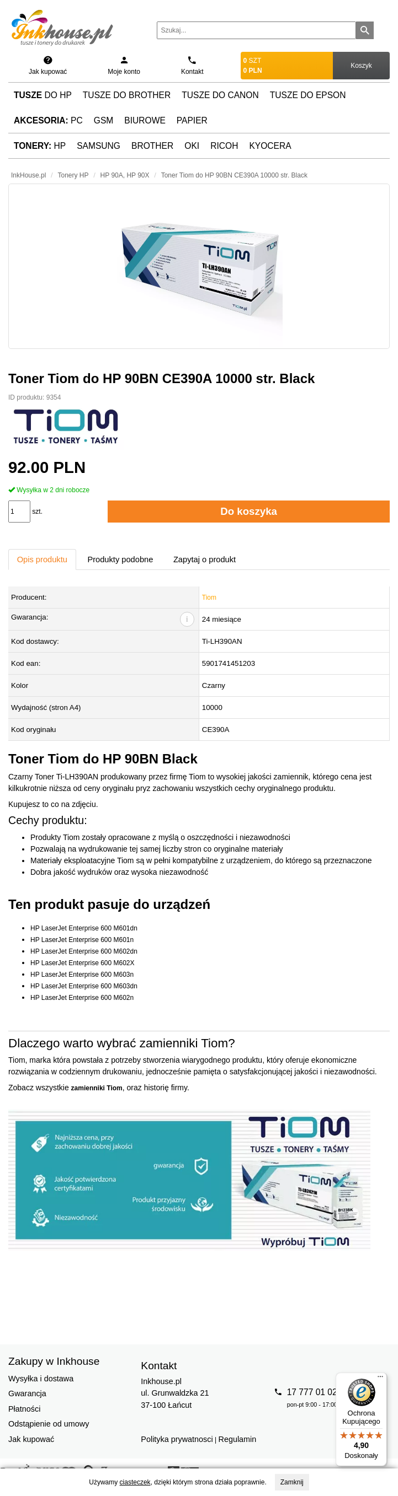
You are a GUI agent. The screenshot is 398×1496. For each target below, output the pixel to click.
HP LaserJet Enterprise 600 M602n (82, 998)
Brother (152, 145)
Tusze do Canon (220, 95)
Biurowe (145, 120)
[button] (199, 266)
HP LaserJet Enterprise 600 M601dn (83, 928)
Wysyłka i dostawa (40, 1378)
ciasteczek (135, 1482)
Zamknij (292, 1482)
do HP (43, 95)
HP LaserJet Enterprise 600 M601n (82, 940)
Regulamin (238, 1439)
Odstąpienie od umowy (48, 1423)
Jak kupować (31, 1439)
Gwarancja (27, 1393)
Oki (191, 145)
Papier (192, 120)
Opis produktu (42, 559)
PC (48, 120)
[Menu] (380, 1379)
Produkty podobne (120, 559)
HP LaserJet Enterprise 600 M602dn (83, 951)
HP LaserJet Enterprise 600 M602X (82, 963)
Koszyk (361, 65)
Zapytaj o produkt (204, 559)
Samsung (98, 145)
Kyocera (270, 145)
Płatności (24, 1408)
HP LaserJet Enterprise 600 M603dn (83, 986)
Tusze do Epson (308, 95)
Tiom (209, 597)
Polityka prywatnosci (177, 1439)
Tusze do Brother (127, 95)
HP (40, 145)
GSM (104, 120)
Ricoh (224, 145)
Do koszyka (248, 511)
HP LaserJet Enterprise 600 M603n (82, 974)
